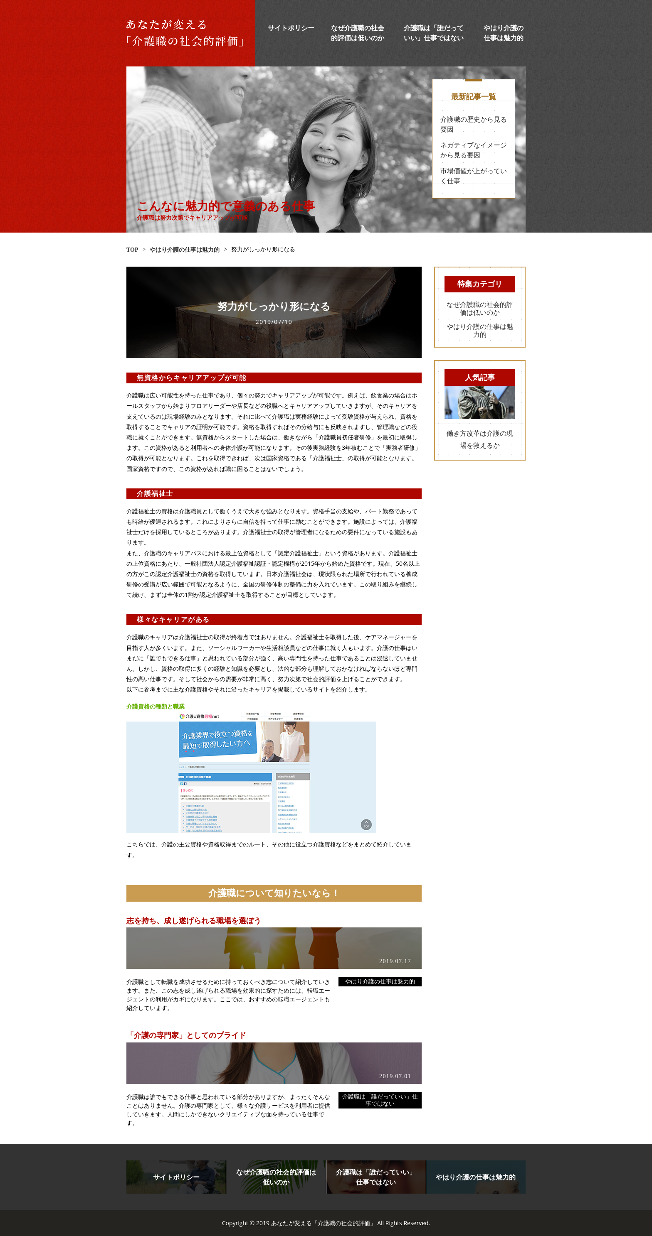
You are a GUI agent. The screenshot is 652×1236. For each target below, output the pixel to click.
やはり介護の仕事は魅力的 (380, 981)
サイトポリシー (291, 28)
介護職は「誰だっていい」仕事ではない (380, 1100)
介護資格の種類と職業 (155, 706)
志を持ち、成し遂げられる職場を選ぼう (193, 921)
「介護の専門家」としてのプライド (186, 1035)
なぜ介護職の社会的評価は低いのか (480, 308)
